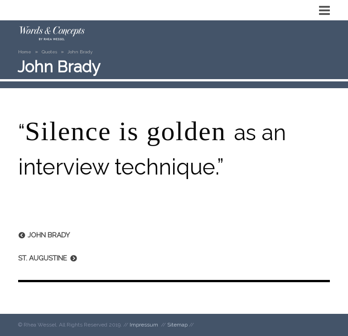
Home (24, 51)
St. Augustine (42, 258)
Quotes (49, 51)
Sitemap (177, 325)
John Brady (49, 235)
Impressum (144, 325)
